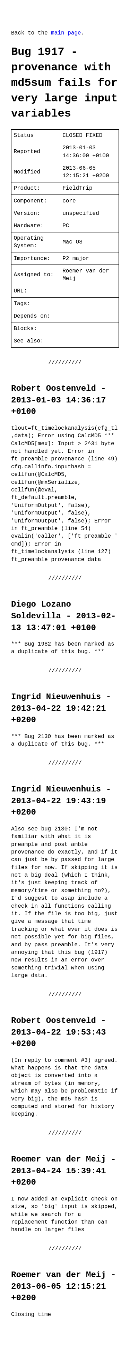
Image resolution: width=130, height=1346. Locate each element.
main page (66, 33)
